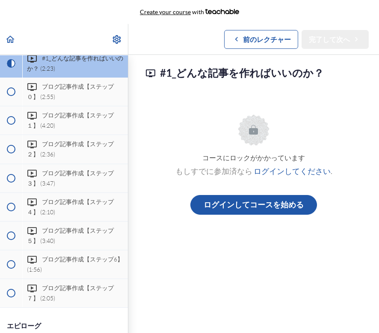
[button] (10, 39)
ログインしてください (292, 171)
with (189, 12)
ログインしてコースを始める (254, 204)
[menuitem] (117, 39)
